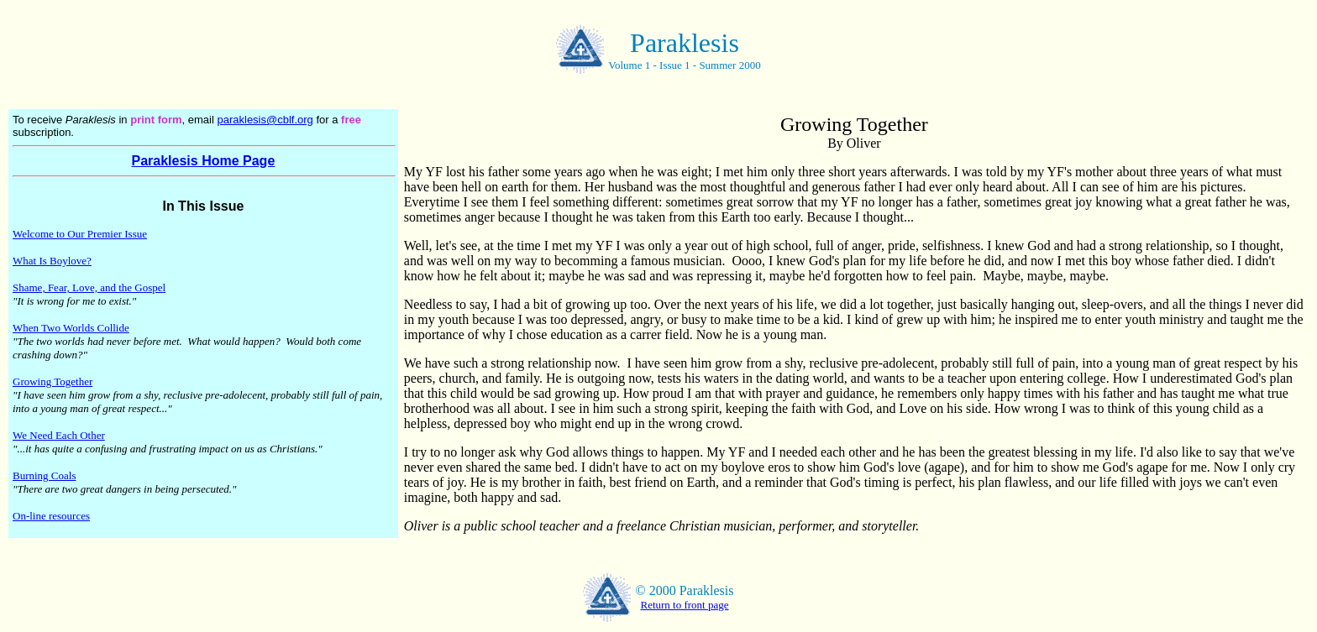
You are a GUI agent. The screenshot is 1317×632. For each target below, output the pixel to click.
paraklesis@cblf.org (264, 119)
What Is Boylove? (52, 260)
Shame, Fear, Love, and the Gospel (89, 287)
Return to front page (684, 604)
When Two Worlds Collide (71, 327)
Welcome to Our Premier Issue (80, 233)
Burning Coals (44, 475)
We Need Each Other (59, 435)
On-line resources (51, 515)
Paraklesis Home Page (203, 161)
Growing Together (52, 381)
